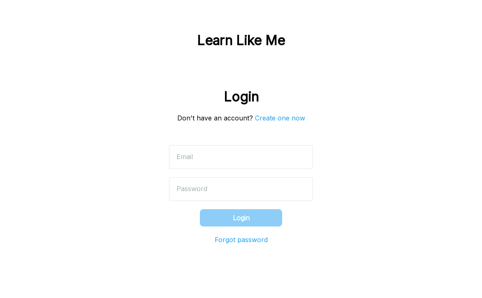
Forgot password (241, 240)
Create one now (280, 118)
